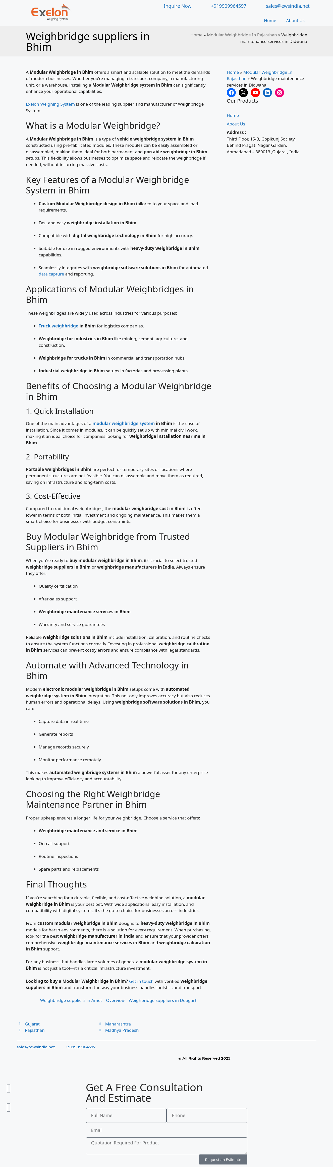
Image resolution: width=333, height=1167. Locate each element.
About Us (295, 20)
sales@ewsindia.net (36, 1047)
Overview (115, 1000)
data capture (51, 274)
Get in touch (141, 981)
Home (270, 20)
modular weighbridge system (123, 423)
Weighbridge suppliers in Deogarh (163, 1000)
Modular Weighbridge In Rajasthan (242, 35)
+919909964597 (80, 1047)
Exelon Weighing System (50, 104)
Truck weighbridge (58, 326)
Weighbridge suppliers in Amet (71, 1000)
